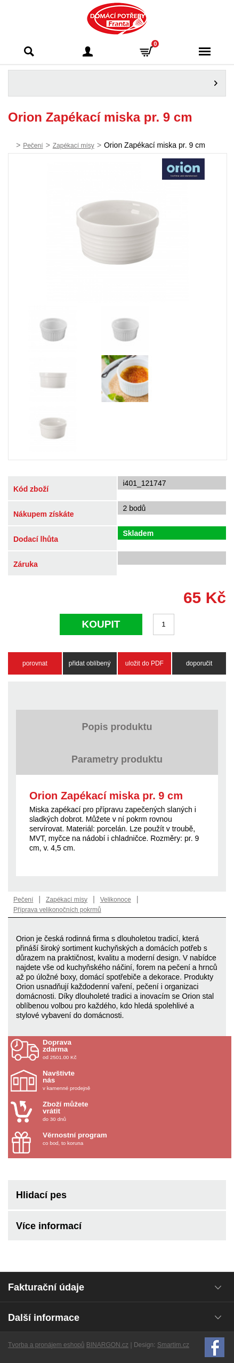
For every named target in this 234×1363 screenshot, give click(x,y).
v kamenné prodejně (105, 1080)
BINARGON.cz (107, 1345)
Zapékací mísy (73, 145)
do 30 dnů (105, 1111)
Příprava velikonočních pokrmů (57, 909)
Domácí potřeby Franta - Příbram (117, 19)
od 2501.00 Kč (136, 1049)
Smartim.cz (173, 1345)
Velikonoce (115, 899)
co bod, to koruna (105, 1139)
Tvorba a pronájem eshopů (46, 1345)
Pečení (33, 145)
